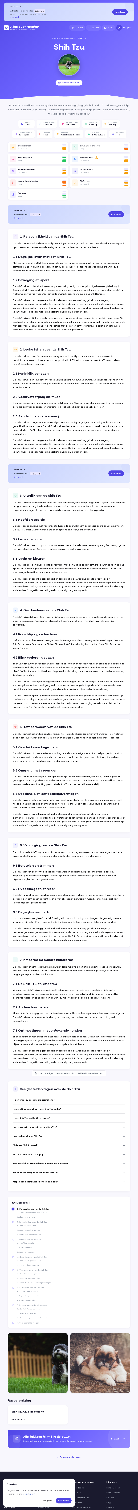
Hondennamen (113, 1492)
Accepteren (63, 1500)
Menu (108, 27)
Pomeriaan (77, 1502)
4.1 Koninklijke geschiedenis (29, 1260)
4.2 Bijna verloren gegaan (28, 1265)
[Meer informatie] (96, 157)
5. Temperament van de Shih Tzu (32, 1270)
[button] (38, 147)
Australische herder (81, 1507)
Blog (108, 1502)
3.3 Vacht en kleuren (25, 1252)
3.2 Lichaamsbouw (24, 1247)
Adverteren (120, 11)
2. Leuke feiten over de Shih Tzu (32, 1222)
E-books (110, 1497)
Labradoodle (78, 1487)
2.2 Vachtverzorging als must (28, 1230)
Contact (110, 1507)
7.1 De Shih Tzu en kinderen (29, 1309)
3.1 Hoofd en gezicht (25, 1243)
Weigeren (47, 1500)
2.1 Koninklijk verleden (26, 1225)
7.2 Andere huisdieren (26, 1313)
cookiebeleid (28, 1493)
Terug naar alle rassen (69, 1457)
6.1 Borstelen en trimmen (27, 1291)
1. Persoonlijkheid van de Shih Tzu (33, 1209)
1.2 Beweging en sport (26, 1217)
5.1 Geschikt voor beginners (28, 1273)
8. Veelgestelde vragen (28, 1323)
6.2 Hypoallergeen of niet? (27, 1295)
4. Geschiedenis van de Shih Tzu (32, 1257)
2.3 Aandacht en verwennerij (29, 1234)
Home (55, 38)
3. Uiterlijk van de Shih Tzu (29, 1239)
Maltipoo (76, 1492)
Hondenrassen (68, 38)
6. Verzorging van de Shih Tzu (30, 1287)
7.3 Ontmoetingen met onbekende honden (35, 1317)
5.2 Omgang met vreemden (28, 1278)
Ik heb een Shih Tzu (69, 82)
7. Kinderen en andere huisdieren (32, 1305)
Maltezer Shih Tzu (80, 1497)
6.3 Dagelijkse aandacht (27, 1300)
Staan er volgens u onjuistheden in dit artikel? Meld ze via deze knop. (69, 1073)
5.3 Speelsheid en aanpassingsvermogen (34, 1282)
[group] (69, 1439)
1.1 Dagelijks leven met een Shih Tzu (32, 1212)
